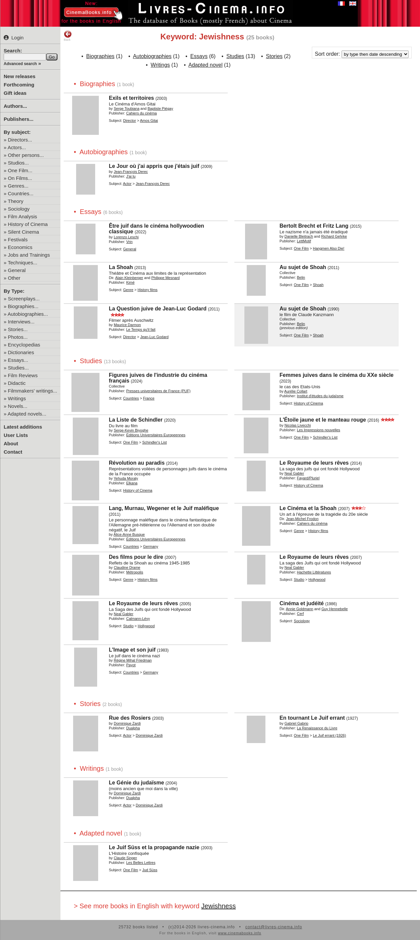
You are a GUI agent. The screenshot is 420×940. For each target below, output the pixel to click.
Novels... (17, 406)
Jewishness (218, 906)
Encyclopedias (24, 344)
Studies (235, 56)
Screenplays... (24, 298)
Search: (13, 50)
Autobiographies (152, 56)
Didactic (17, 383)
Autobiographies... (28, 314)
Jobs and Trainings (29, 255)
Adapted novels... (27, 414)
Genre (128, 290)
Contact (13, 452)
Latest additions (23, 427)
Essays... (18, 360)
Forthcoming (19, 84)
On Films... (20, 178)
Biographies (100, 56)
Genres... (18, 186)
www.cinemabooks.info (239, 933)
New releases (19, 76)
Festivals (18, 239)
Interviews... (21, 321)
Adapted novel (205, 65)
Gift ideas (15, 93)
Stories (274, 56)
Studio (299, 579)
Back (68, 35)
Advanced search (20, 63)
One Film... (20, 170)
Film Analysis (22, 216)
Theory (15, 201)
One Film (301, 248)
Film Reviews (23, 375)
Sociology (19, 209)
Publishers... (18, 119)
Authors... (15, 106)
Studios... (18, 163)
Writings (17, 398)
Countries (131, 398)
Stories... (18, 329)
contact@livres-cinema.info (273, 927)
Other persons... (26, 155)
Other (14, 278)
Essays (199, 56)
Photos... (18, 337)
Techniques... (22, 262)
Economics (20, 247)
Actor (127, 184)
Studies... (18, 368)
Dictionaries (21, 352)
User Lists (16, 435)
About (11, 443)
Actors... (17, 147)
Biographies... (23, 306)
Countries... (21, 193)
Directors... (20, 140)
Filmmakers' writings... (32, 391)
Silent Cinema (23, 232)
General (17, 270)
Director (129, 121)
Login (14, 37)
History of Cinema (28, 224)
